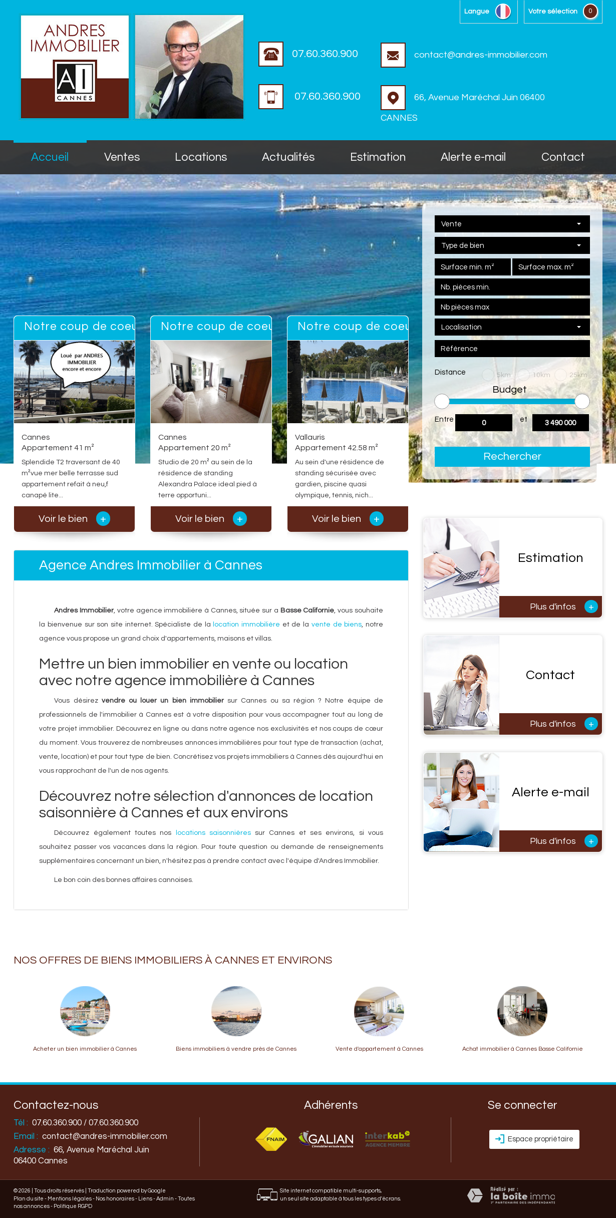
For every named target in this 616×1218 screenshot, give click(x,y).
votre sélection (552, 11)
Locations (201, 157)
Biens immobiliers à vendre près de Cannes (236, 1049)
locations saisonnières (213, 832)
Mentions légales (70, 1198)
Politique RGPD (73, 1206)
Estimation (378, 157)
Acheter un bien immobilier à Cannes (85, 1049)
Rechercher (512, 456)
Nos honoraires (115, 1198)
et (523, 419)
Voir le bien (74, 519)
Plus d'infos (564, 606)
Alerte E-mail (473, 157)
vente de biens (337, 624)
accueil (50, 157)
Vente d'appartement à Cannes (379, 1049)
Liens (145, 1198)
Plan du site (29, 1198)
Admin (165, 1198)
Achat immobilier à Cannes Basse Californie (522, 1049)
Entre (444, 419)
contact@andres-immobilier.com (464, 55)
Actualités (288, 157)
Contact (563, 157)
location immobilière (246, 624)
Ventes (122, 157)
